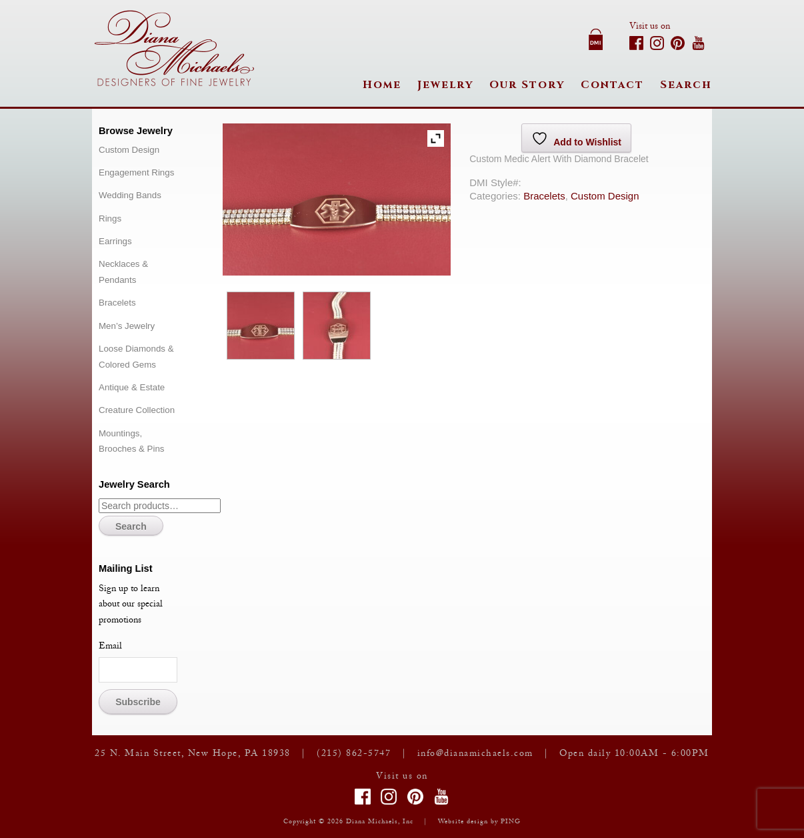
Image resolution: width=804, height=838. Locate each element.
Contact (612, 84)
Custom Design (605, 195)
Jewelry (445, 84)
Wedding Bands (130, 195)
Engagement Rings (136, 172)
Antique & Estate (132, 387)
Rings (110, 219)
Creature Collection (137, 410)
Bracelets (544, 195)
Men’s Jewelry (127, 326)
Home (382, 84)
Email (110, 647)
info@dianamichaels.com (475, 755)
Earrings (115, 241)
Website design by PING (479, 822)
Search (686, 84)
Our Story (527, 84)
